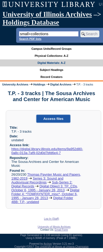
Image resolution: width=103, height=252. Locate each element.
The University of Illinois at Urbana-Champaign (62, 246)
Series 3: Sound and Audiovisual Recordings (37, 180)
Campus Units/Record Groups (51, 48)
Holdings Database (31, 22)
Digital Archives (60, 84)
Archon (48, 243)
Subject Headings (51, 69)
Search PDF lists (30, 38)
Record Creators (51, 76)
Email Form (61, 229)
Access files (53, 119)
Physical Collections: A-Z (51, 55)
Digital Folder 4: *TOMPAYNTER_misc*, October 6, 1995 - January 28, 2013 (45, 194)
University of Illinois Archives (47, 14)
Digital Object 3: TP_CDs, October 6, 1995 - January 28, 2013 (44, 188)
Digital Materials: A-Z (51, 62)
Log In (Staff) (51, 218)
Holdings (39, 84)
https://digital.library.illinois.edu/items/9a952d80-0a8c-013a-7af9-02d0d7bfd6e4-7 (47, 151)
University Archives (15, 84)
